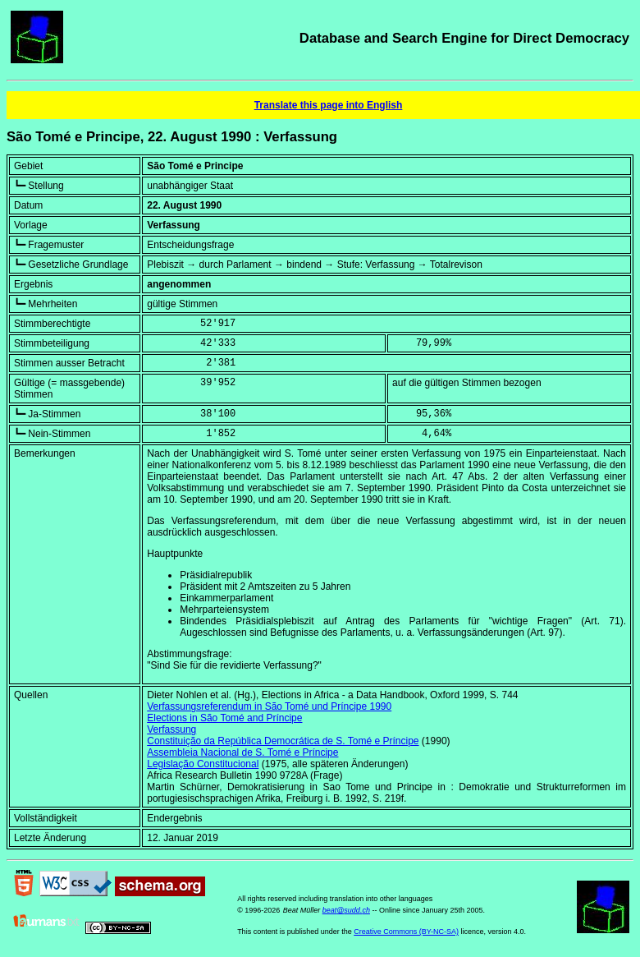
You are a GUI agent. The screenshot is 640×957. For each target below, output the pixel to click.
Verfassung (171, 729)
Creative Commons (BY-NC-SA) (406, 931)
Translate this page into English (328, 105)
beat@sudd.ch (346, 910)
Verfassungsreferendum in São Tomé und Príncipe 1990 (269, 706)
